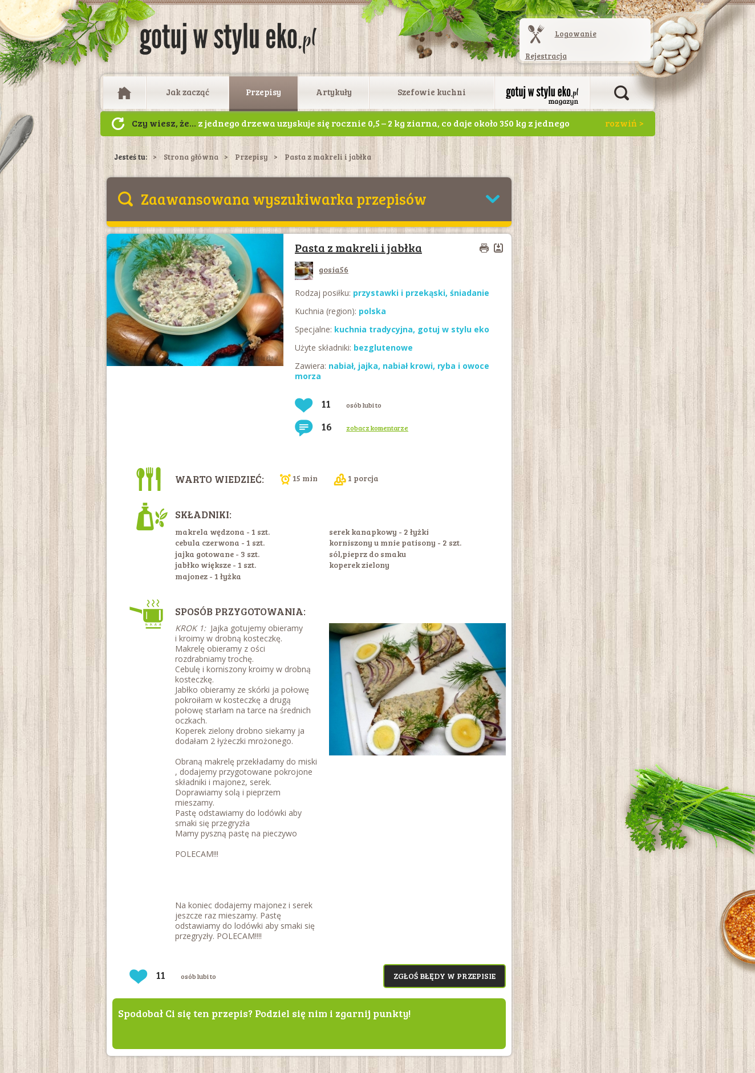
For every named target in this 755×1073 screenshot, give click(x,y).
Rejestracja (546, 56)
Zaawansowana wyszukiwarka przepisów (284, 199)
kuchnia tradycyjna (373, 329)
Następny (118, 123)
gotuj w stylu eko (453, 329)
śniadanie (469, 292)
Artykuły (334, 91)
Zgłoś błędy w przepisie (444, 975)
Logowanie (575, 34)
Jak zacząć (187, 91)
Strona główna (191, 157)
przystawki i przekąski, (401, 292)
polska (372, 311)
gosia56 (321, 269)
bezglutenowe (383, 347)
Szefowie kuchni (431, 91)
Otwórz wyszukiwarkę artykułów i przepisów (621, 93)
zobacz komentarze (377, 427)
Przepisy (263, 91)
